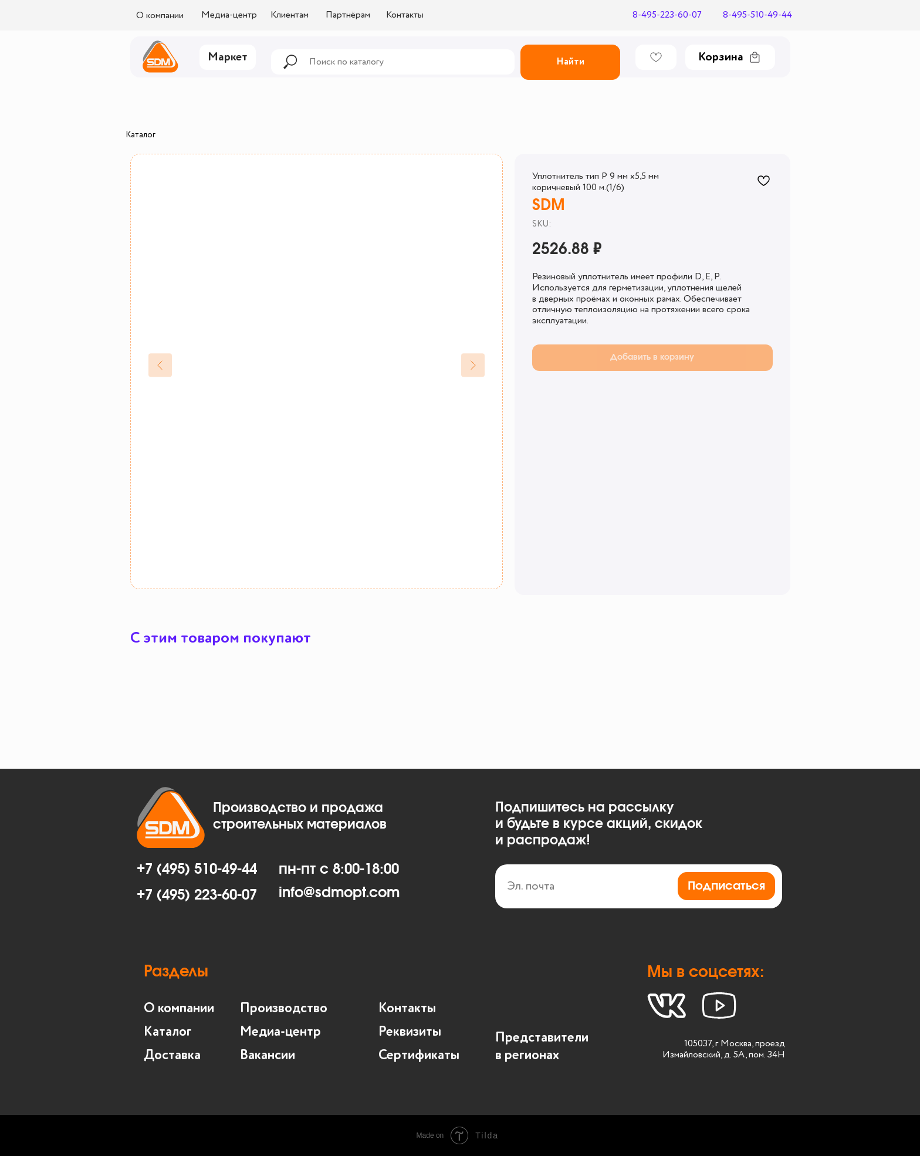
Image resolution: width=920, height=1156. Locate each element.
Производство (283, 1008)
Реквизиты (409, 1032)
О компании (179, 1008)
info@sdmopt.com (339, 893)
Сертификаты (418, 1055)
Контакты (407, 1008)
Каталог (140, 135)
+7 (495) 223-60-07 (197, 895)
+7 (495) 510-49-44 (197, 870)
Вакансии (267, 1055)
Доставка (172, 1055)
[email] (638, 886)
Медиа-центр (280, 1032)
